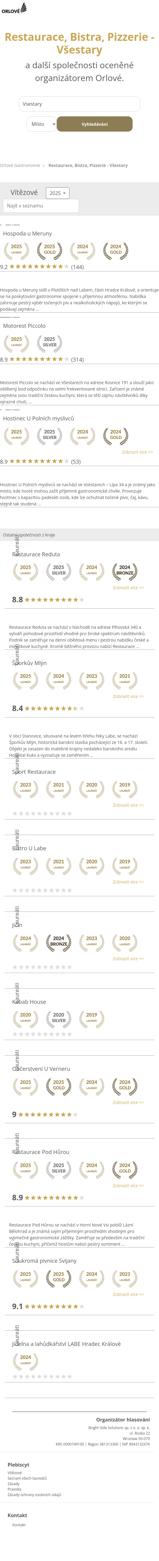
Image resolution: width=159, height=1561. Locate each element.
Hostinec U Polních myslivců (38, 418)
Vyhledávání (95, 124)
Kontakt (18, 1524)
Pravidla (14, 1489)
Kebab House (29, 1001)
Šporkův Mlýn (29, 663)
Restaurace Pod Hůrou (40, 1152)
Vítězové (15, 1472)
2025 (56, 193)
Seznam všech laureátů (27, 1478)
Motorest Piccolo (24, 325)
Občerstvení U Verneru (41, 1068)
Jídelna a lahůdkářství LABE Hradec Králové (66, 1343)
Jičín (17, 925)
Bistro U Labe (29, 848)
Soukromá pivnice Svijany (44, 1260)
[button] (76, 452)
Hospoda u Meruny (27, 233)
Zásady (13, 1483)
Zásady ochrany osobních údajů (34, 1494)
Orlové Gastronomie (20, 165)
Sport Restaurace (34, 771)
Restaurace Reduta (36, 554)
